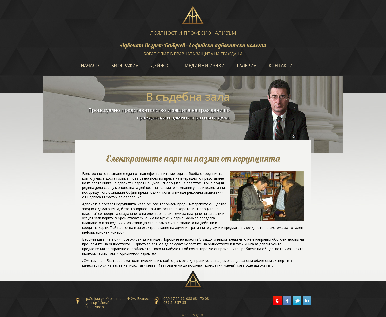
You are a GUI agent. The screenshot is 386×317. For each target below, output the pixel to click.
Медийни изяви (205, 65)
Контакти (281, 65)
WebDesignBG (193, 314)
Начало (90, 65)
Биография (124, 65)
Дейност (161, 65)
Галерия (246, 65)
